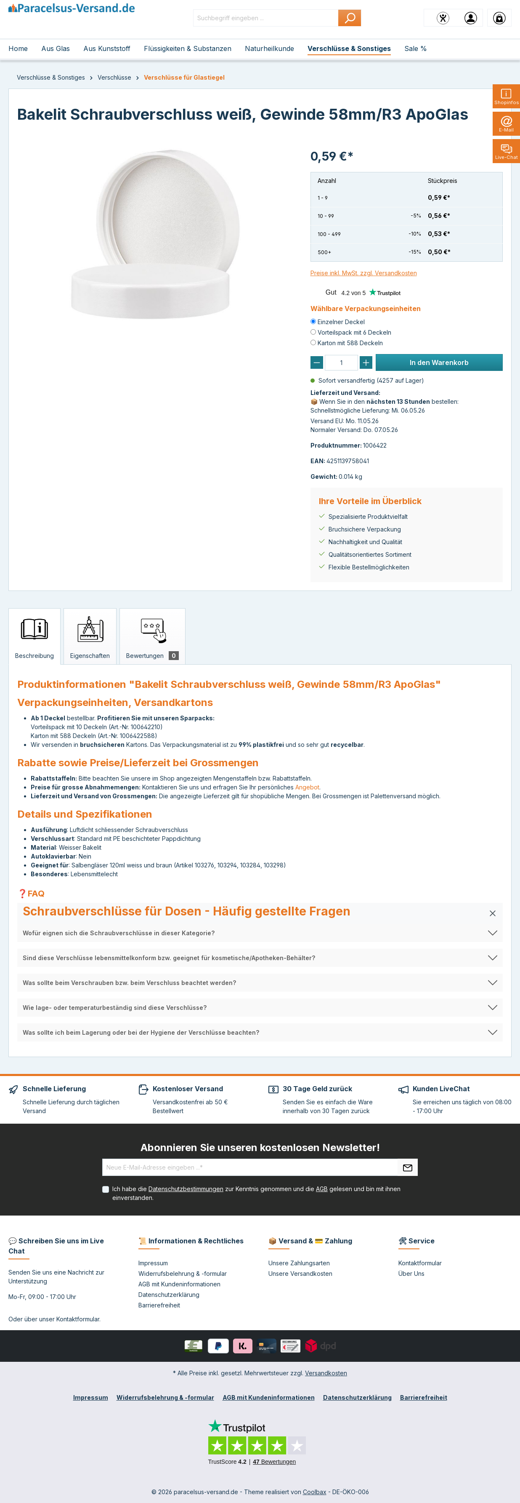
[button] (260, 913)
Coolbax (314, 1491)
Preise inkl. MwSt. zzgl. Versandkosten (363, 272)
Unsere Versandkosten (300, 1273)
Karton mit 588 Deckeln (350, 342)
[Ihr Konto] (471, 17)
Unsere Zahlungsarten (299, 1263)
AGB (322, 1188)
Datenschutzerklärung (168, 1294)
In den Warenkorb (439, 362)
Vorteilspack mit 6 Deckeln (354, 332)
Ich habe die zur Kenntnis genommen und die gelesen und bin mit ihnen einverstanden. (256, 1193)
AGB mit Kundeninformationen (179, 1284)
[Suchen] (349, 18)
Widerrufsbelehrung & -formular (182, 1273)
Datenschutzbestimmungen (186, 1188)
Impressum (153, 1263)
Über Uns (411, 1273)
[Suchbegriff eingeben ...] (266, 18)
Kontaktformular (77, 1319)
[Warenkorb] (499, 17)
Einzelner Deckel (341, 321)
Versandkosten (326, 1373)
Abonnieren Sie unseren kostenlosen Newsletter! (260, 1147)
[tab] (34, 636)
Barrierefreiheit (159, 1305)
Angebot (307, 787)
